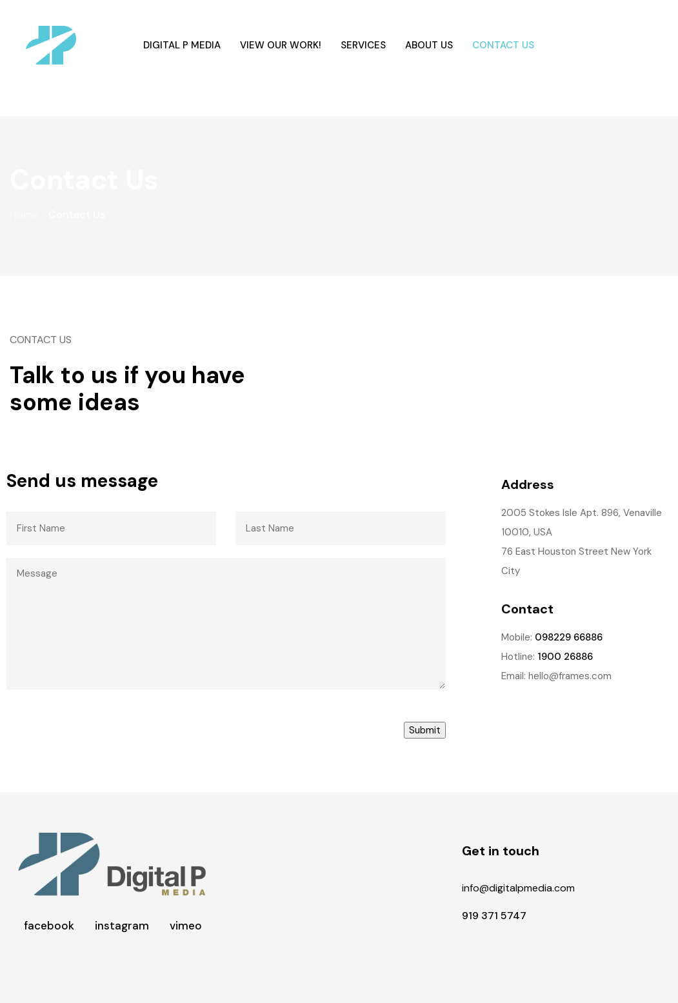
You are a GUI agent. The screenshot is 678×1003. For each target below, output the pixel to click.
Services (363, 45)
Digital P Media (182, 45)
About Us (429, 45)
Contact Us (503, 45)
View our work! (280, 45)
